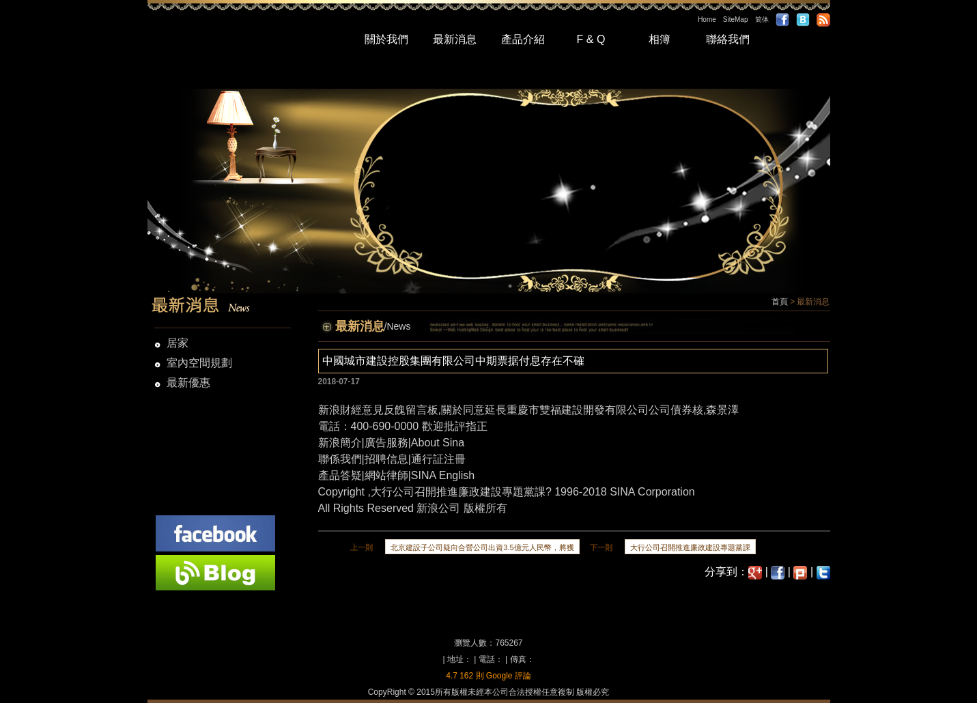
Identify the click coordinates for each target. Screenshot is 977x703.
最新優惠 (188, 382)
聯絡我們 (728, 39)
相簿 (659, 39)
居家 (177, 343)
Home (707, 19)
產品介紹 (523, 39)
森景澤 (722, 410)
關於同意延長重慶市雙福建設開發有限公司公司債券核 (572, 410)
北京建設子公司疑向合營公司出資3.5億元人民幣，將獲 (482, 547)
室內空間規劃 (199, 363)
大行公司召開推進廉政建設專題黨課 (458, 492)
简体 (762, 19)
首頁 (779, 301)
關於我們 (386, 39)
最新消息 (455, 39)
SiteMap (735, 19)
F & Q (591, 39)
